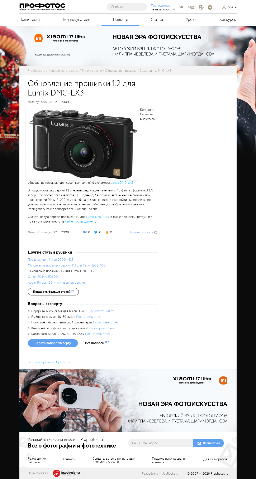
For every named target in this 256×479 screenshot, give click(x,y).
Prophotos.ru (219, 473)
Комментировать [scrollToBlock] (141, 232)
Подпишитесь (160, 6)
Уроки (191, 19)
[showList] (53, 291)
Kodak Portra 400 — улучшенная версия (56, 282)
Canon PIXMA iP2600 (43, 277)
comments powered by (49, 362)
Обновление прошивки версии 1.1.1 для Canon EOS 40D (67, 265)
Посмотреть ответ (101, 311)
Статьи (157, 19)
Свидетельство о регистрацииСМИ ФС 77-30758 (114, 460)
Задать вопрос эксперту (53, 343)
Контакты (69, 459)
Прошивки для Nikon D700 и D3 (50, 260)
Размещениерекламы (37, 460)
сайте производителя (80, 221)
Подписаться (211, 443)
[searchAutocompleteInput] (128, 7)
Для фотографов (215, 459)
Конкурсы (228, 19)
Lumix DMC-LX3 (122, 183)
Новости (120, 19)
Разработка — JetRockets (160, 473)
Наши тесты (29, 19)
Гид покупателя (76, 19)
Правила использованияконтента (169, 460)
